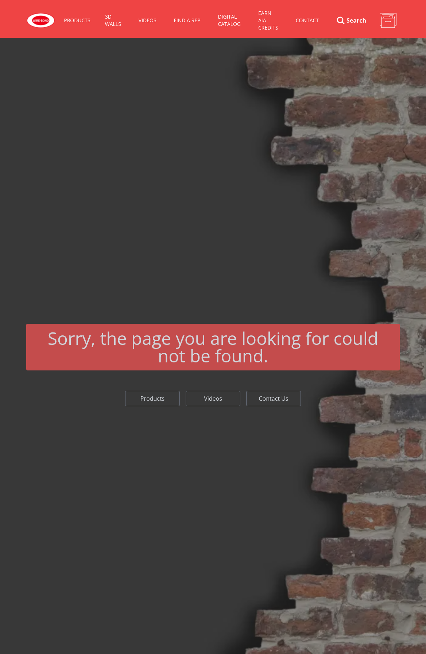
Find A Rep (187, 20)
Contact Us (273, 399)
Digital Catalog (229, 20)
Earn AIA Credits (268, 20)
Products (152, 399)
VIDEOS (147, 20)
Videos (213, 399)
